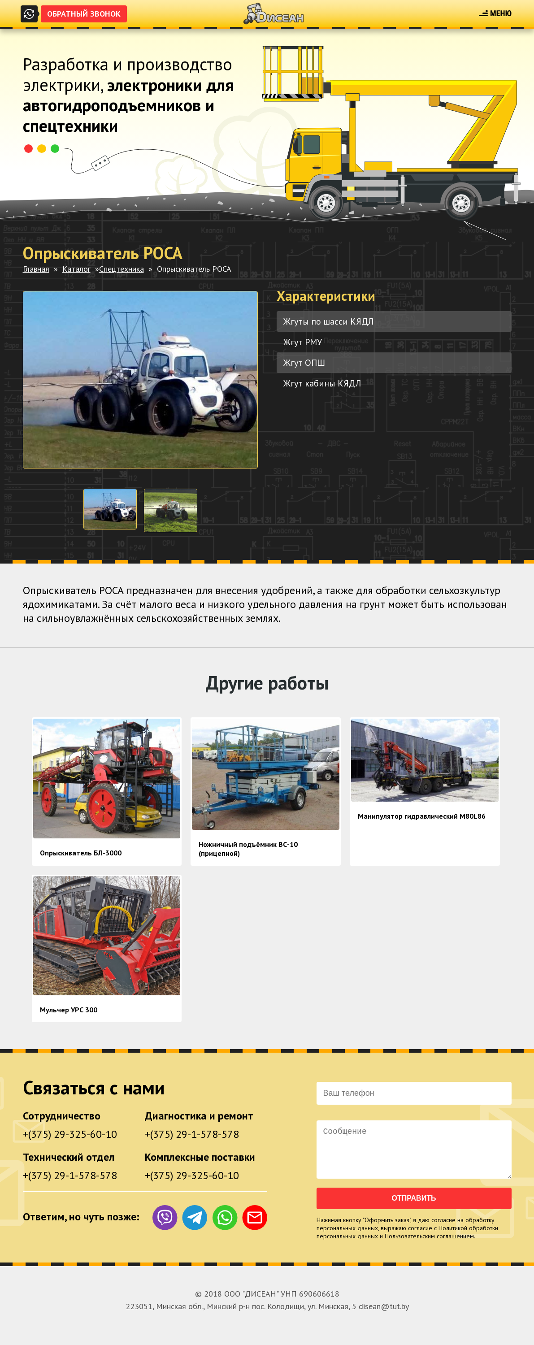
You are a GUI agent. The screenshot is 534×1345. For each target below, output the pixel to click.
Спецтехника (121, 269)
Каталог (76, 269)
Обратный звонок (84, 14)
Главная (36, 269)
